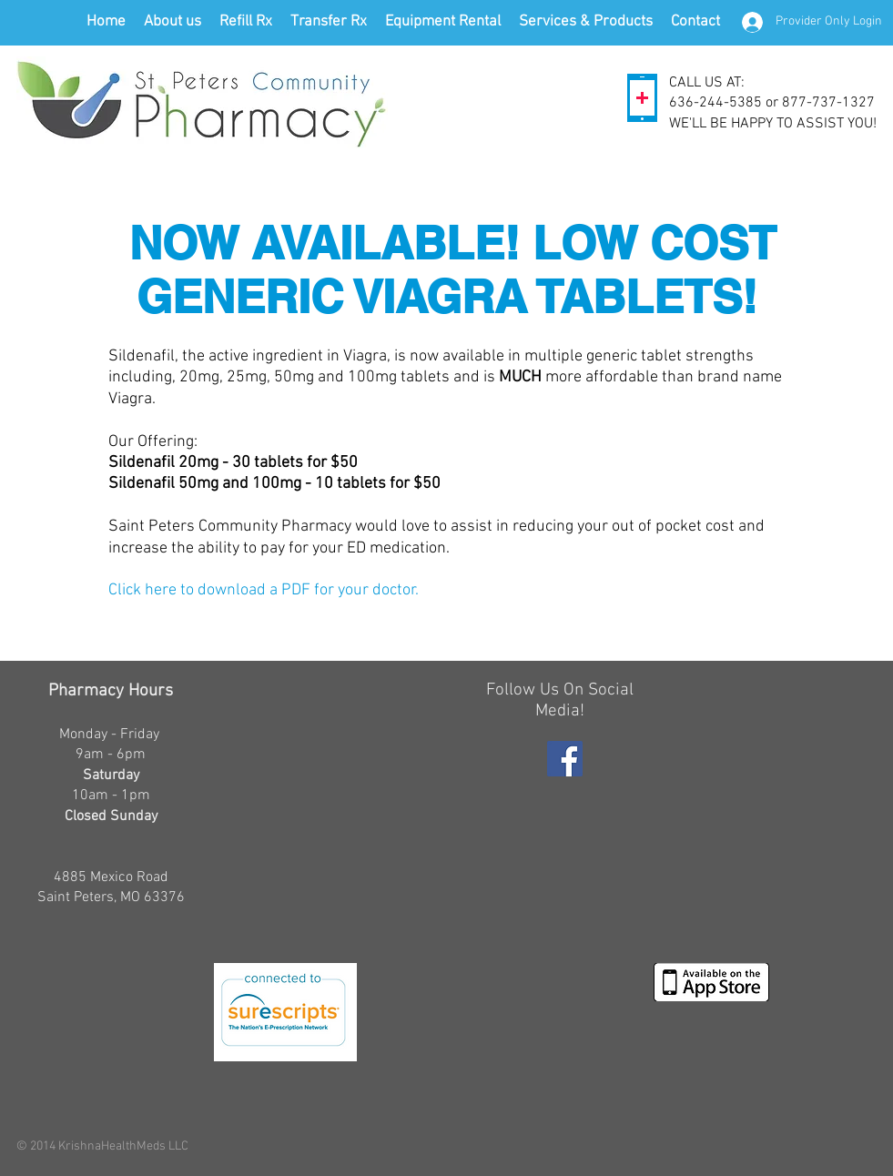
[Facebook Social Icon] (565, 758)
